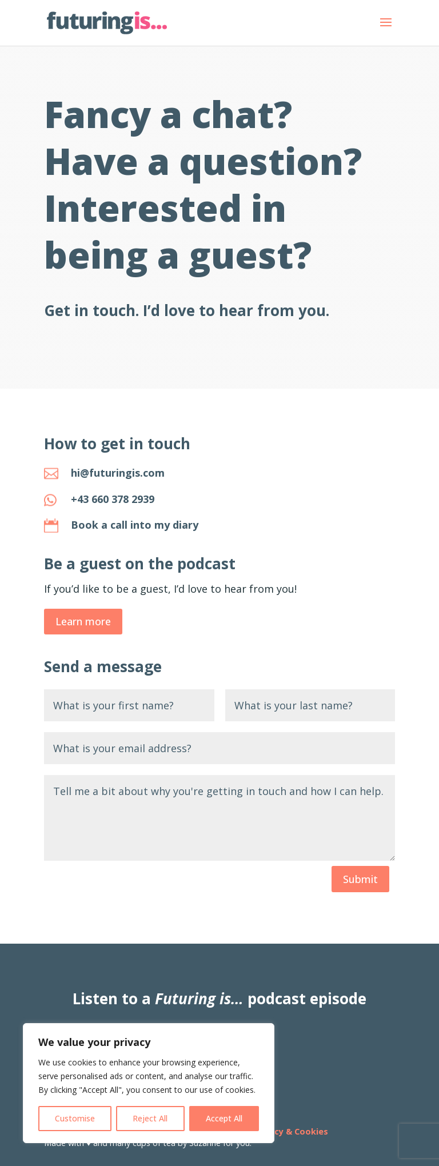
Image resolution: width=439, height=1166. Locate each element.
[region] (148, 1083)
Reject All (150, 1118)
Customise (75, 1118)
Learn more (83, 621)
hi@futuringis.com (118, 473)
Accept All (224, 1118)
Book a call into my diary (134, 525)
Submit (360, 879)
